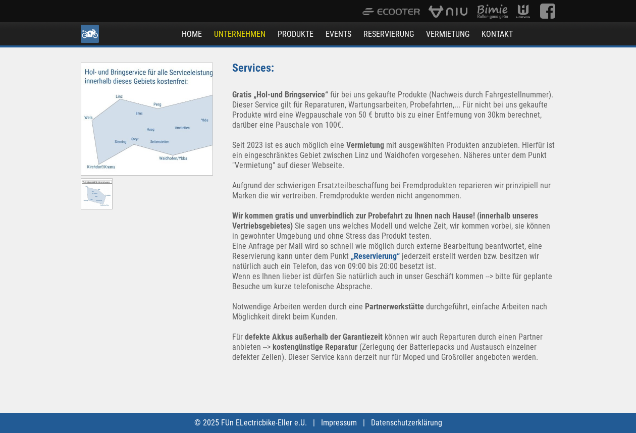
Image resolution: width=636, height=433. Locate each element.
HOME (192, 34)
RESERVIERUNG (388, 34)
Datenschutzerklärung (406, 422)
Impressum (339, 422)
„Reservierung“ (375, 256)
